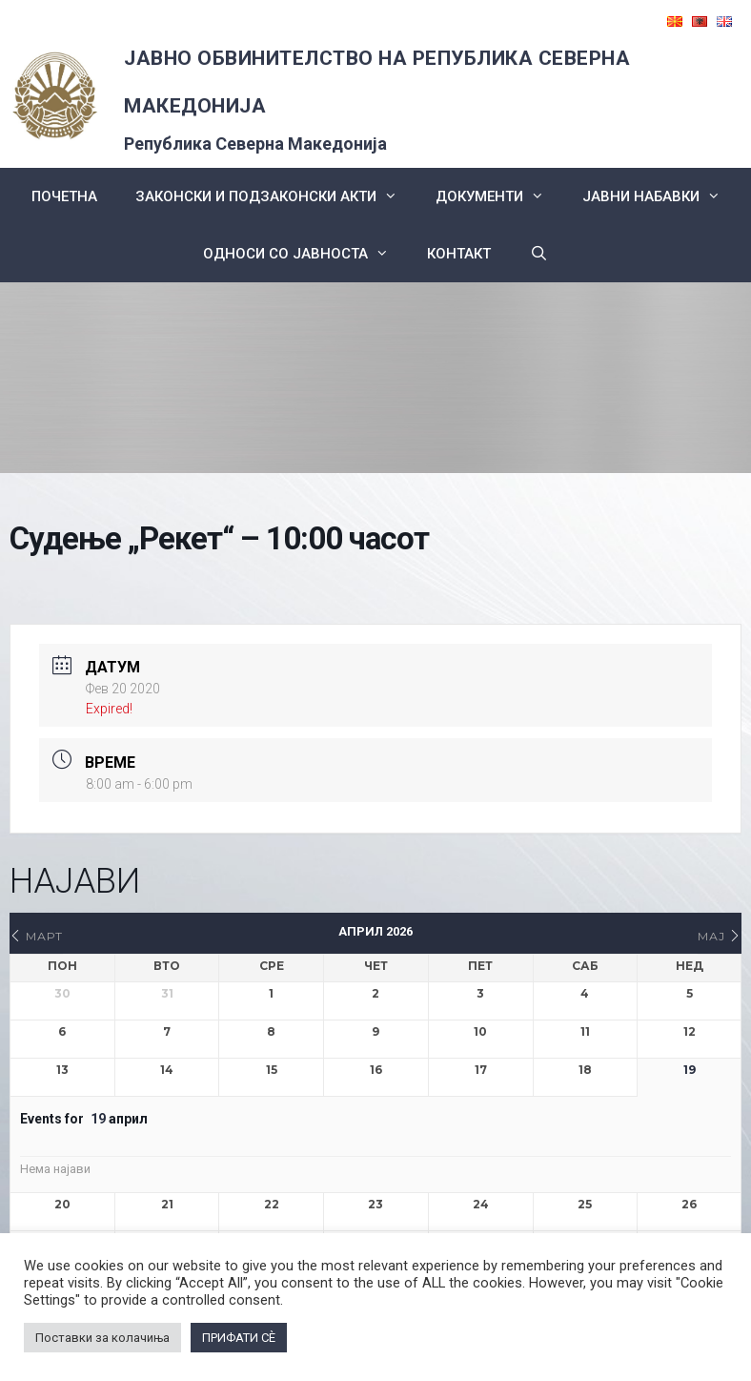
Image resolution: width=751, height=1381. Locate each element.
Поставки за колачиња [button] (102, 1337)
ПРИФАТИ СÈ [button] (238, 1337)
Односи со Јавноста (305, 253)
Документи (499, 196)
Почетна (64, 196)
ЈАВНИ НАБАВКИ (661, 196)
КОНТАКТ (459, 253)
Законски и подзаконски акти (275, 196)
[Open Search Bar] (538, 253)
